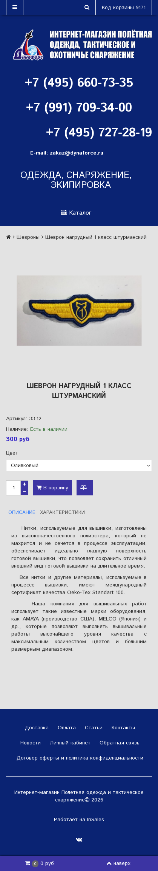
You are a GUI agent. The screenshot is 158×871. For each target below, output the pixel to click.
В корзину (52, 488)
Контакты (122, 728)
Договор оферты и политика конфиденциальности (79, 758)
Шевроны (28, 237)
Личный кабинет (69, 743)
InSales (95, 819)
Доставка (36, 728)
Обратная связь (119, 743)
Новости (29, 743)
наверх (118, 863)
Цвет (12, 453)
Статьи (93, 728)
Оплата (66, 728)
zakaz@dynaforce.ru (76, 153)
